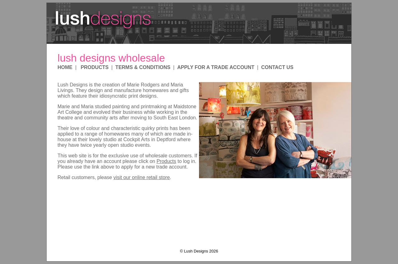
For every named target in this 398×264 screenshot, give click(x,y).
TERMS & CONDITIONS (142, 67)
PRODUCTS (95, 67)
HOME (65, 67)
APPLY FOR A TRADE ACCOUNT (215, 67)
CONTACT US (277, 67)
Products (166, 161)
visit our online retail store (141, 177)
